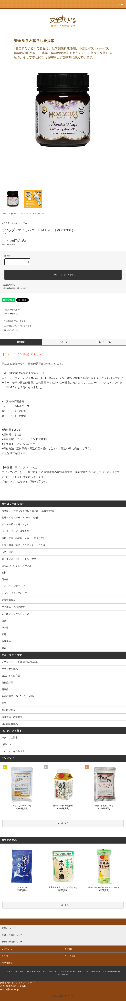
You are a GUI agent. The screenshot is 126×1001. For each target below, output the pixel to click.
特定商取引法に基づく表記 (15, 288)
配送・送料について (39, 971)
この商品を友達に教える (13, 321)
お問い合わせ (7, 963)
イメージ (63, 342)
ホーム (5, 214)
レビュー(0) (105, 342)
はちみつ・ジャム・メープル (21, 214)
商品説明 (21, 342)
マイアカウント (8, 949)
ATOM (65, 975)
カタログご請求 (10, 737)
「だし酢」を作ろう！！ (14, 751)
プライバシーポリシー (92, 971)
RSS (60, 975)
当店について (8, 744)
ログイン (5, 956)
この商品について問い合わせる (16, 326)
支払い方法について (22, 971)
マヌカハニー (39, 214)
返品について (9, 285)
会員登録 (68, 949)
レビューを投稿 (9, 313)
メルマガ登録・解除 (110, 971)
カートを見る (70, 956)
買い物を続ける (9, 330)
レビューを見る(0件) (11, 310)
